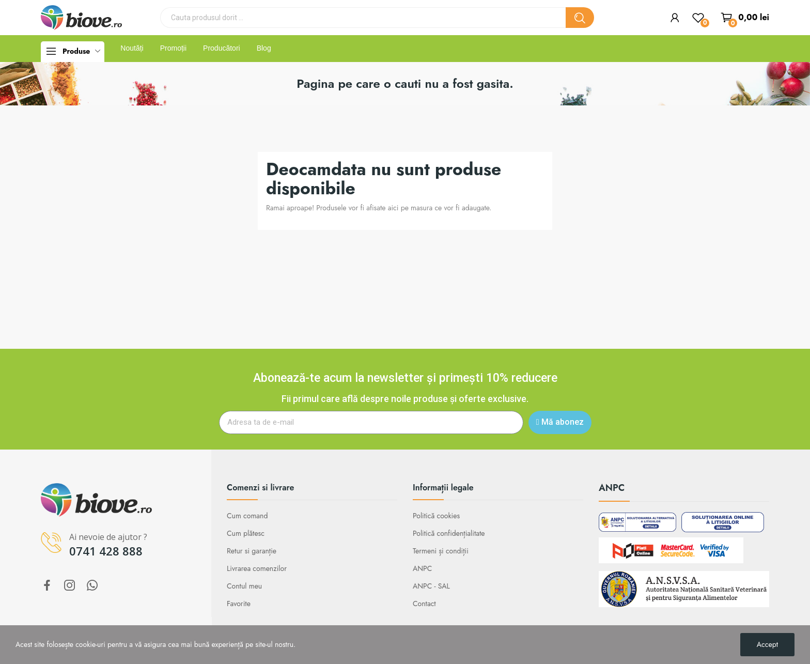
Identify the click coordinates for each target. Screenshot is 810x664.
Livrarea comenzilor (257, 568)
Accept (767, 644)
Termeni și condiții (441, 551)
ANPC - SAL (431, 586)
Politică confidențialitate (449, 533)
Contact (424, 603)
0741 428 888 (106, 551)
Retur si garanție (251, 551)
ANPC (422, 568)
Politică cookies (436, 516)
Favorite (239, 603)
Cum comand (247, 516)
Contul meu (244, 586)
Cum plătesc (245, 533)
